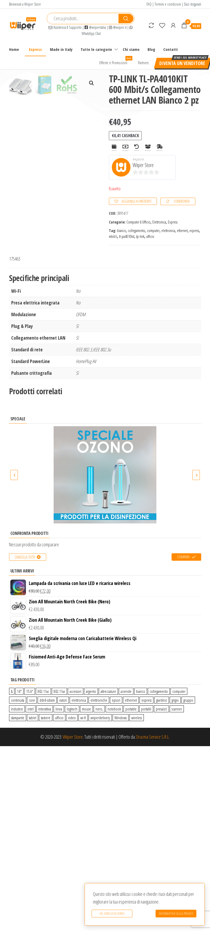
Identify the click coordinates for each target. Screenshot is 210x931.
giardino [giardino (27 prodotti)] (161, 700)
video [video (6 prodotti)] (72, 717)
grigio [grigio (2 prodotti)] (175, 700)
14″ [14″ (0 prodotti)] (19, 691)
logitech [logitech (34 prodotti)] (72, 709)
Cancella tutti (25, 557)
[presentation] (14, 475)
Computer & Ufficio (138, 222)
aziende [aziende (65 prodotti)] (126, 691)
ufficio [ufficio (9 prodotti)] (59, 717)
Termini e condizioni (167, 4)
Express (35, 49)
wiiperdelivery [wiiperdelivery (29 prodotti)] (100, 717)
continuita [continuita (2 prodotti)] (17, 700)
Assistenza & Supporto (65, 27)
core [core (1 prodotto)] (32, 700)
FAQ (149, 4)
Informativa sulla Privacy (176, 913)
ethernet (182, 230)
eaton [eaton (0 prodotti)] (63, 700)
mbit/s (113, 236)
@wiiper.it (117, 27)
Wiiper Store (143, 165)
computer (153, 230)
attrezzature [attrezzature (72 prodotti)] (108, 691)
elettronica (168, 230)
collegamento (136, 230)
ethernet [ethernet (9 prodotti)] (131, 700)
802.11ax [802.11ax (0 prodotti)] (59, 691)
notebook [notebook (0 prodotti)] (114, 709)
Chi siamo (131, 49)
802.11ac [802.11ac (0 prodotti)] (43, 691)
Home (14, 49)
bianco (121, 230)
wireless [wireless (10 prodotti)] (136, 717)
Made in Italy (61, 49)
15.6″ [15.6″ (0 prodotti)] (29, 691)
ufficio (150, 236)
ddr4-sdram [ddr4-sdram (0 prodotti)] (47, 700)
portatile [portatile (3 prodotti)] (131, 709)
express (194, 230)
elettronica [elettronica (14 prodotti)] (79, 700)
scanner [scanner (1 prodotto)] (177, 709)
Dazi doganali (192, 4)
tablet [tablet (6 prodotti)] (32, 717)
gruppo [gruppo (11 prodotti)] (188, 700)
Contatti (170, 49)
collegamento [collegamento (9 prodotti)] (159, 691)
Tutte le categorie (96, 49)
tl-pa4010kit (126, 236)
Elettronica (159, 222)
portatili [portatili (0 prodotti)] (146, 709)
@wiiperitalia (95, 27)
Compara (183, 556)
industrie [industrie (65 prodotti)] (17, 709)
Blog (151, 49)
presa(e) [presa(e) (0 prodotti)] (161, 709)
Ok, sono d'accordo (112, 913)
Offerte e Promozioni (115, 60)
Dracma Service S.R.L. (153, 737)
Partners (143, 62)
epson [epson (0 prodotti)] (116, 700)
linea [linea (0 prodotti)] (59, 709)
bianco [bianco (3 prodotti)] (140, 691)
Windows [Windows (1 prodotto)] (120, 717)
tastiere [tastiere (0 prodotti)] (45, 717)
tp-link (140, 236)
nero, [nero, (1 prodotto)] (99, 709)
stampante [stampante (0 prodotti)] (17, 717)
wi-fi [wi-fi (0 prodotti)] (83, 717)
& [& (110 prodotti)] (12, 691)
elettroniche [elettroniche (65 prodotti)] (98, 700)
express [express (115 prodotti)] (146, 700)
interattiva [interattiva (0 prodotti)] (44, 709)
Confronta (182, 201)
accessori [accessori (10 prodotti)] (75, 691)
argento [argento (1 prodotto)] (91, 691)
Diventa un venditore (182, 63)
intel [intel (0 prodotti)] (30, 709)
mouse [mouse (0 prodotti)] (86, 709)
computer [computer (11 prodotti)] (178, 691)
